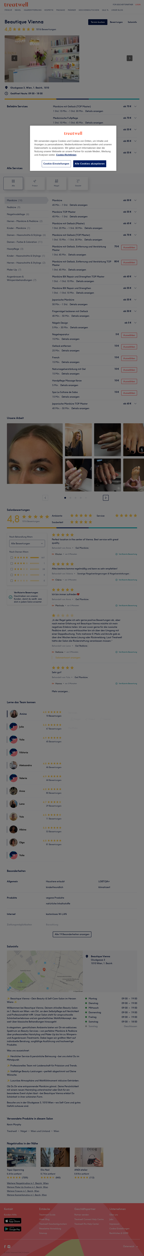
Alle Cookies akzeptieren (90, 163)
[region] (73, 148)
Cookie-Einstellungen (56, 163)
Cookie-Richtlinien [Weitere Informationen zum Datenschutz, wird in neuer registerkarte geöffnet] (66, 155)
